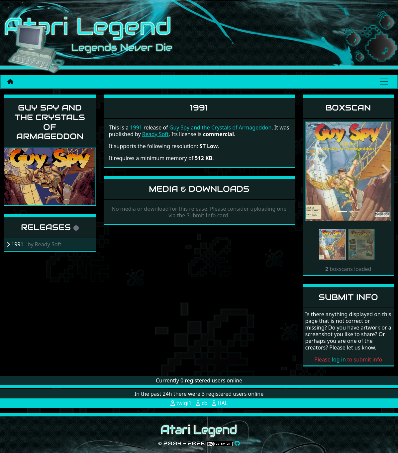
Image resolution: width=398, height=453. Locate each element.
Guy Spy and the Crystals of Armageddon (50, 122)
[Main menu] (384, 81)
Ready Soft (155, 134)
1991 (136, 127)
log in (339, 359)
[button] (311, 171)
